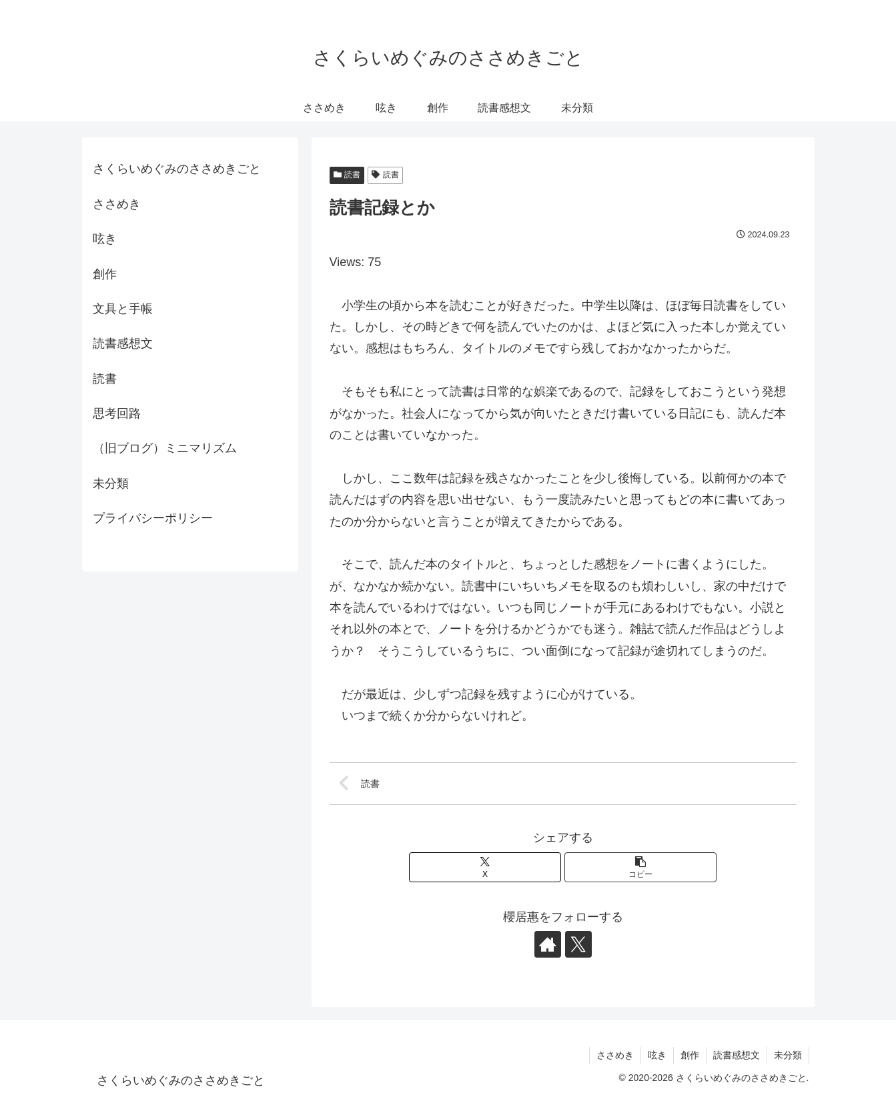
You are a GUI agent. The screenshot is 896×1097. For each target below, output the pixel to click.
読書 (347, 174)
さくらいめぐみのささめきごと (177, 168)
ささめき (117, 204)
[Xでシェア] (485, 867)
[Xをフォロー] (578, 944)
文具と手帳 (123, 308)
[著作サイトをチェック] (547, 944)
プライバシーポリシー (153, 518)
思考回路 (117, 413)
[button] (640, 867)
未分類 (111, 483)
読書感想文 (123, 343)
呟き (105, 238)
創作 (105, 274)
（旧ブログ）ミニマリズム (165, 448)
